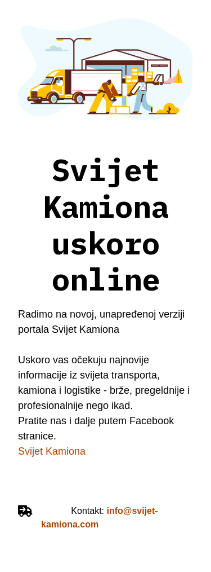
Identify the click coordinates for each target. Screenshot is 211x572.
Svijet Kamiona (53, 451)
